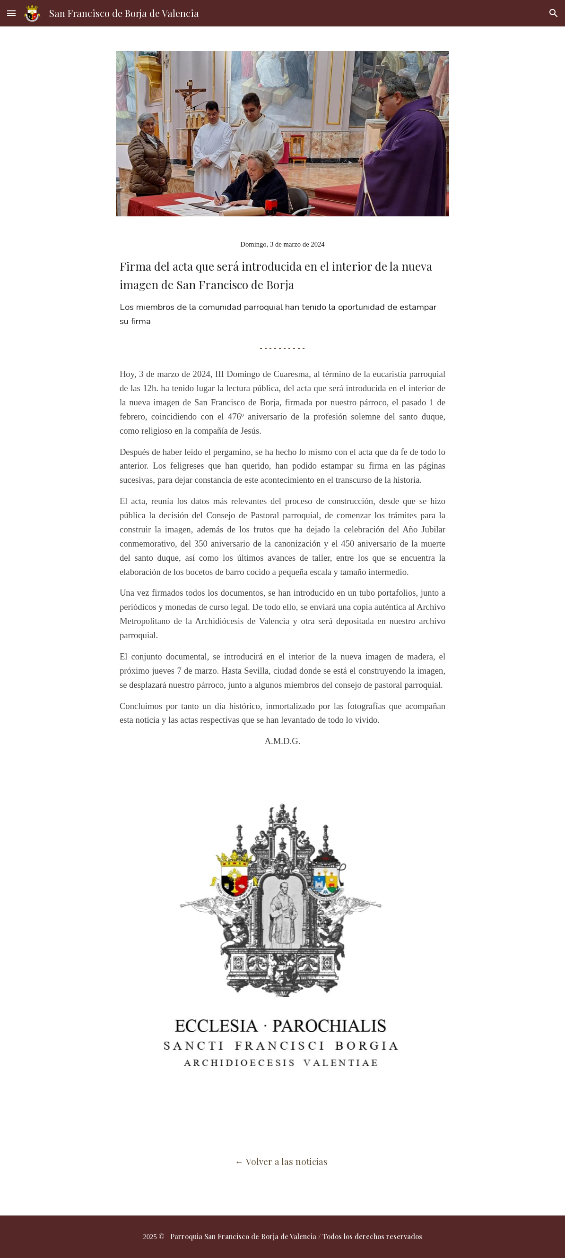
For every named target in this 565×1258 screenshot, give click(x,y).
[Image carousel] (282, 930)
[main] (282, 275)
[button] (11, 13)
